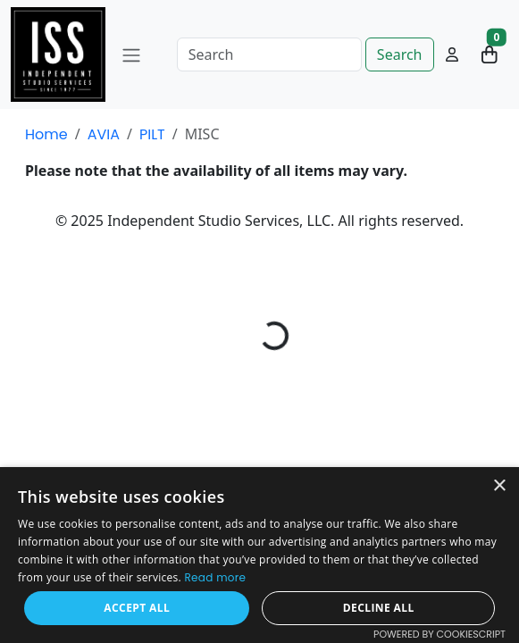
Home (46, 134)
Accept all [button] (137, 607)
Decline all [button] (378, 607)
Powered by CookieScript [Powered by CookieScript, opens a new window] (439, 634)
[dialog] (259, 555)
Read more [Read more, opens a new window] (216, 577)
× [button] (499, 486)
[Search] (269, 54)
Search (400, 54)
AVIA (104, 134)
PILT (152, 134)
